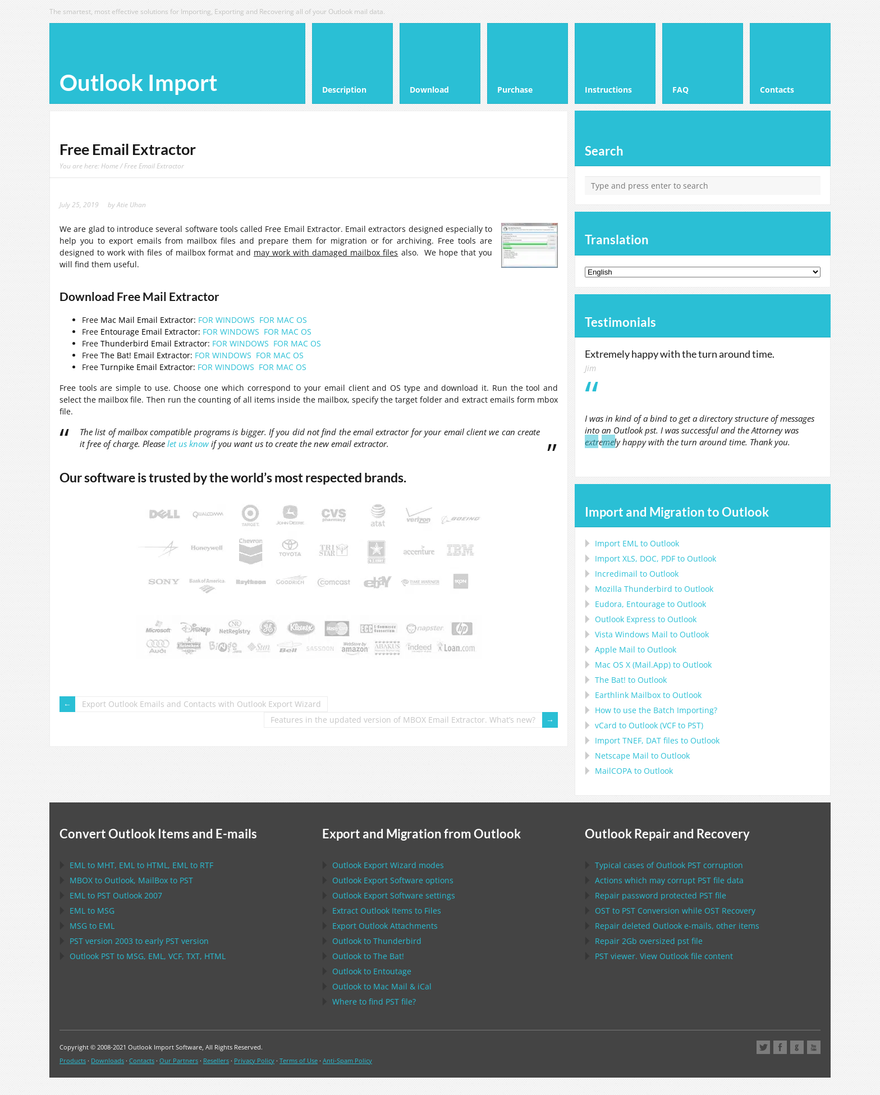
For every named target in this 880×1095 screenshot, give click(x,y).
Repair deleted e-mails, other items (677, 925)
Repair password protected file (660, 895)
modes (388, 865)
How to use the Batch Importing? (656, 710)
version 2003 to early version (139, 941)
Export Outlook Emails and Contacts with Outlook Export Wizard (201, 704)
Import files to (657, 740)
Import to (637, 543)
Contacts (141, 1060)
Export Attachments (385, 925)
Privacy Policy (254, 1060)
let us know (188, 444)
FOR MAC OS (283, 319)
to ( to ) (649, 725)
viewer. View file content (664, 956)
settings (393, 895)
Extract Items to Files (386, 910)
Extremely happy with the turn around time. (679, 354)
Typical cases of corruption (669, 865)
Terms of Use (298, 1060)
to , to (131, 880)
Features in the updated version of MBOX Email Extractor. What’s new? (403, 719)
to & (382, 986)
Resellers (216, 1060)
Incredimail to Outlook (637, 573)
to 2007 (116, 895)
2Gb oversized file (649, 941)
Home (109, 165)
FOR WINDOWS (226, 319)
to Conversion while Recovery (675, 910)
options (392, 880)
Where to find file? (374, 1001)
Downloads (107, 1060)
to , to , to (141, 865)
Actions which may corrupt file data (669, 880)
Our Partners (178, 1060)
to (654, 588)
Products (72, 1060)
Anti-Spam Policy (347, 1060)
